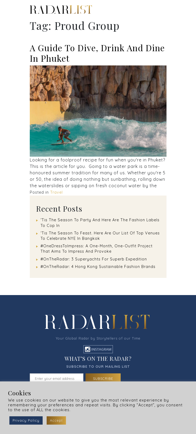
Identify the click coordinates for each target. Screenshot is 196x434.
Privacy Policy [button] (26, 420)
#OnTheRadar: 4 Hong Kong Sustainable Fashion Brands (98, 266)
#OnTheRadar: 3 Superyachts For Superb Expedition (93, 259)
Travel (56, 192)
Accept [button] (56, 420)
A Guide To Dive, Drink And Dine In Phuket (97, 53)
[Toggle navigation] (166, 9)
